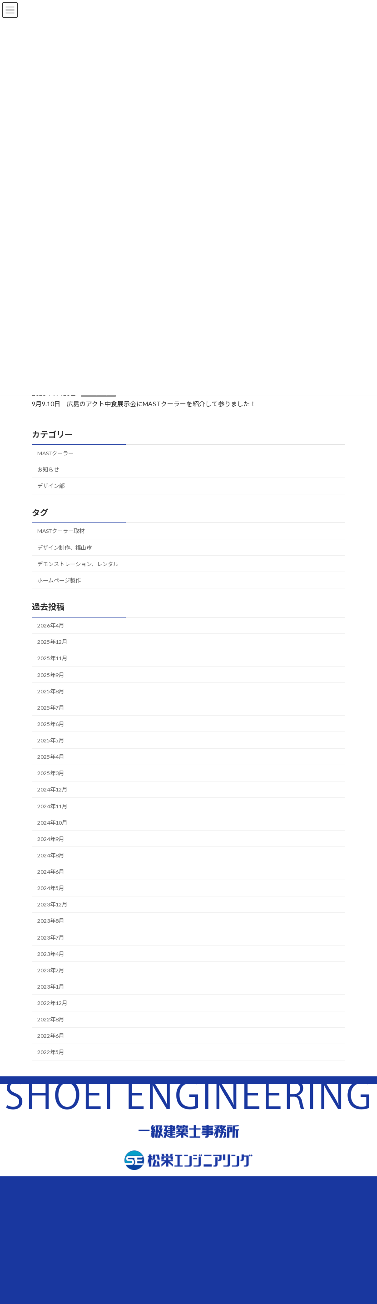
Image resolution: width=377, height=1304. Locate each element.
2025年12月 (52, 641)
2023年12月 (52, 904)
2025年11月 (52, 658)
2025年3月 (50, 773)
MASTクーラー (55, 453)
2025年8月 (50, 690)
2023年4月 (50, 953)
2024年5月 (50, 888)
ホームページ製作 (59, 580)
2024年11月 (52, 805)
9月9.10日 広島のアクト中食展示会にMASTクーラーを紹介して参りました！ (144, 403)
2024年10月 (52, 822)
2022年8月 (50, 1019)
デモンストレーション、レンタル (78, 563)
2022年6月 (50, 1035)
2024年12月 (52, 789)
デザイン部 (50, 486)
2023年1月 (50, 986)
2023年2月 (50, 969)
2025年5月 (50, 740)
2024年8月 (50, 855)
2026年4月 (50, 625)
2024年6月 (50, 871)
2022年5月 (50, 1052)
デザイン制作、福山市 (64, 547)
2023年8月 (50, 920)
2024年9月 (50, 838)
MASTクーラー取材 (60, 531)
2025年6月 (50, 724)
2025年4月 (50, 756)
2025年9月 (50, 674)
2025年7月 (50, 707)
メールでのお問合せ (270, 1226)
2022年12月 (52, 1003)
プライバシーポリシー (106, 1261)
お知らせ (48, 469)
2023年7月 (50, 937)
